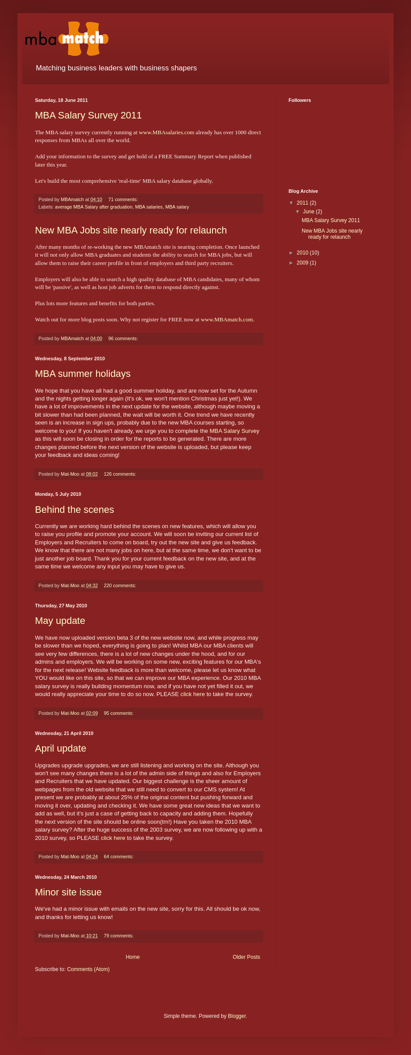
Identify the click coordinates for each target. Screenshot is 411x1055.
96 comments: (123, 338)
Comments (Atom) (88, 969)
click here (193, 694)
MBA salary (177, 206)
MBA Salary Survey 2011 (88, 115)
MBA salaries (149, 206)
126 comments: (120, 474)
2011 (303, 203)
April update (60, 748)
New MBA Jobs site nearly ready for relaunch (131, 230)
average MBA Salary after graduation (93, 206)
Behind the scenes (74, 509)
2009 (303, 263)
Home (133, 957)
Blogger (237, 1016)
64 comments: (119, 856)
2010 (303, 253)
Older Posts (246, 957)
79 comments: (119, 935)
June (309, 212)
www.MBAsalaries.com (167, 132)
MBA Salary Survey (235, 431)
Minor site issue (68, 892)
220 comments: (120, 585)
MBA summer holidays (83, 373)
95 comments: (119, 713)
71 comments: (123, 199)
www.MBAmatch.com (227, 319)
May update (60, 620)
